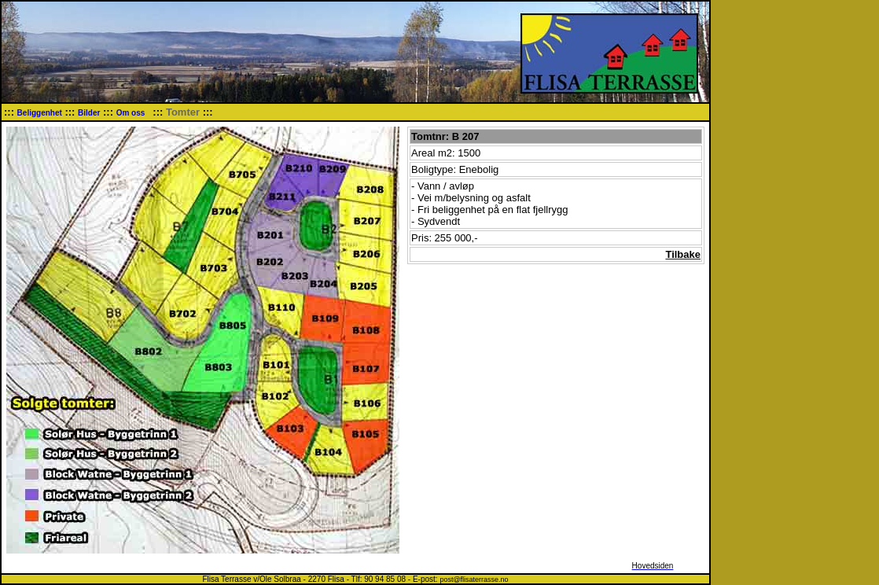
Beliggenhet (39, 113)
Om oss (131, 113)
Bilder (89, 113)
